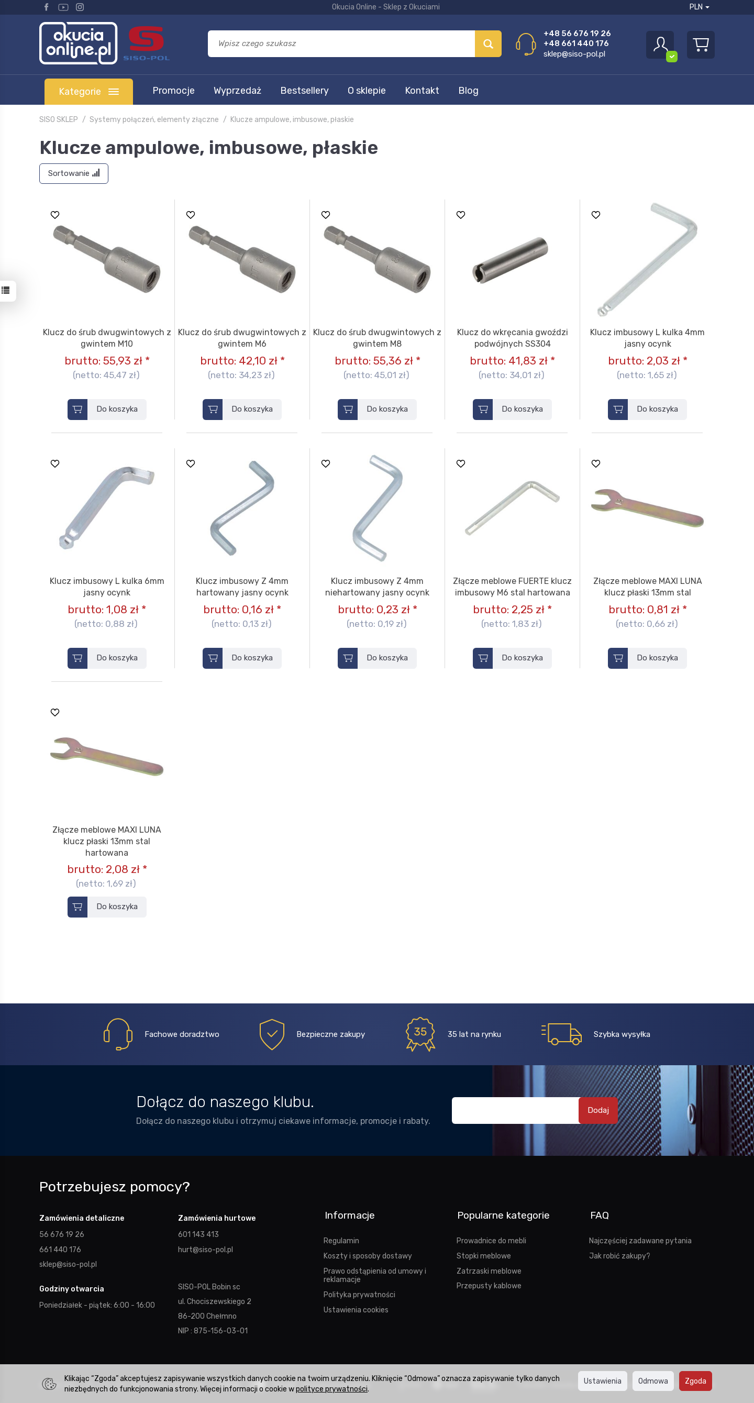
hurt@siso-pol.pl (205, 1249)
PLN (699, 7)
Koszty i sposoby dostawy (368, 1254)
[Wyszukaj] (488, 43)
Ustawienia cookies (356, 1308)
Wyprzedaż (237, 90)
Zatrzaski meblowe (489, 1269)
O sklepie (367, 90)
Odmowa (653, 1381)
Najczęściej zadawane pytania (640, 1239)
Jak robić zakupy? (619, 1254)
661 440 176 (60, 1249)
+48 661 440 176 (576, 43)
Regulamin (341, 1239)
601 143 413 (198, 1234)
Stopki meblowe (484, 1254)
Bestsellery (304, 90)
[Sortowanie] (73, 173)
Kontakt (422, 90)
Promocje (173, 90)
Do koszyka (117, 409)
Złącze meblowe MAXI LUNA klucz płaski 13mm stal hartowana (106, 841)
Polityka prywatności (359, 1293)
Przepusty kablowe (489, 1284)
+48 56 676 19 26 (577, 33)
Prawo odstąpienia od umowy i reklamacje (375, 1273)
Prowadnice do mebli (491, 1239)
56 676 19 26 (61, 1234)
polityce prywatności (332, 1389)
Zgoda (695, 1381)
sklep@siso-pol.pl (574, 54)
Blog (468, 90)
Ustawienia (603, 1381)
